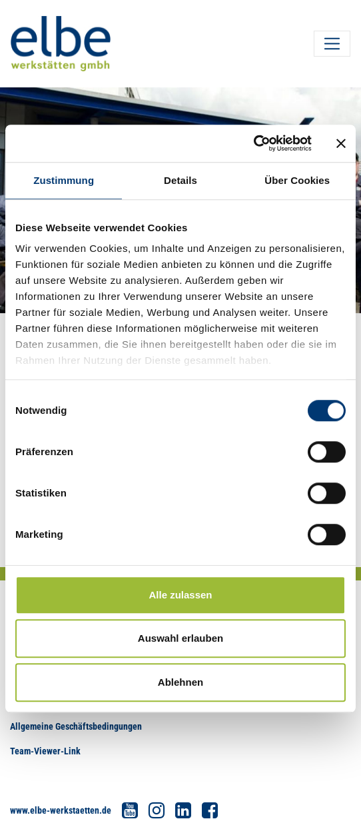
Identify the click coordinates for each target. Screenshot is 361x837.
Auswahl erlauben (180, 638)
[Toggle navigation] (332, 44)
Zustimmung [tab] (63, 180)
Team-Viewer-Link (45, 751)
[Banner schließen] (341, 143)
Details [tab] (180, 180)
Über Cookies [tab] (297, 180)
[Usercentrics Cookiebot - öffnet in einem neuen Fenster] (253, 143)
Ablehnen (180, 682)
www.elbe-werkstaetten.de (60, 810)
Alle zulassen (180, 594)
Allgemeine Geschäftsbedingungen (76, 726)
